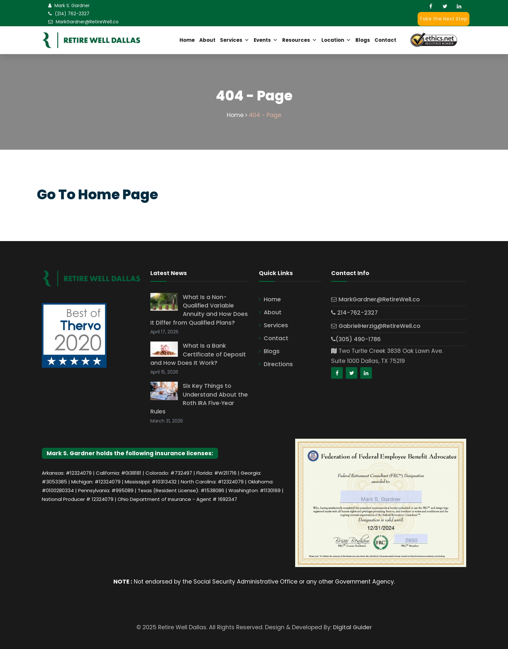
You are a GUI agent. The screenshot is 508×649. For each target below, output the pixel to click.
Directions (278, 364)
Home (187, 40)
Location (336, 40)
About (207, 40)
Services (234, 40)
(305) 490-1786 (356, 339)
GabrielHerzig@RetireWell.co (376, 326)
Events (266, 40)
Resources (299, 40)
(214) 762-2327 (72, 13)
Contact (385, 40)
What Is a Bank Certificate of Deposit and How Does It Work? (198, 354)
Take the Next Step (443, 19)
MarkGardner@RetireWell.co (87, 21)
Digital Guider (352, 627)
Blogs (362, 40)
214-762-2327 (354, 313)
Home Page (118, 194)
